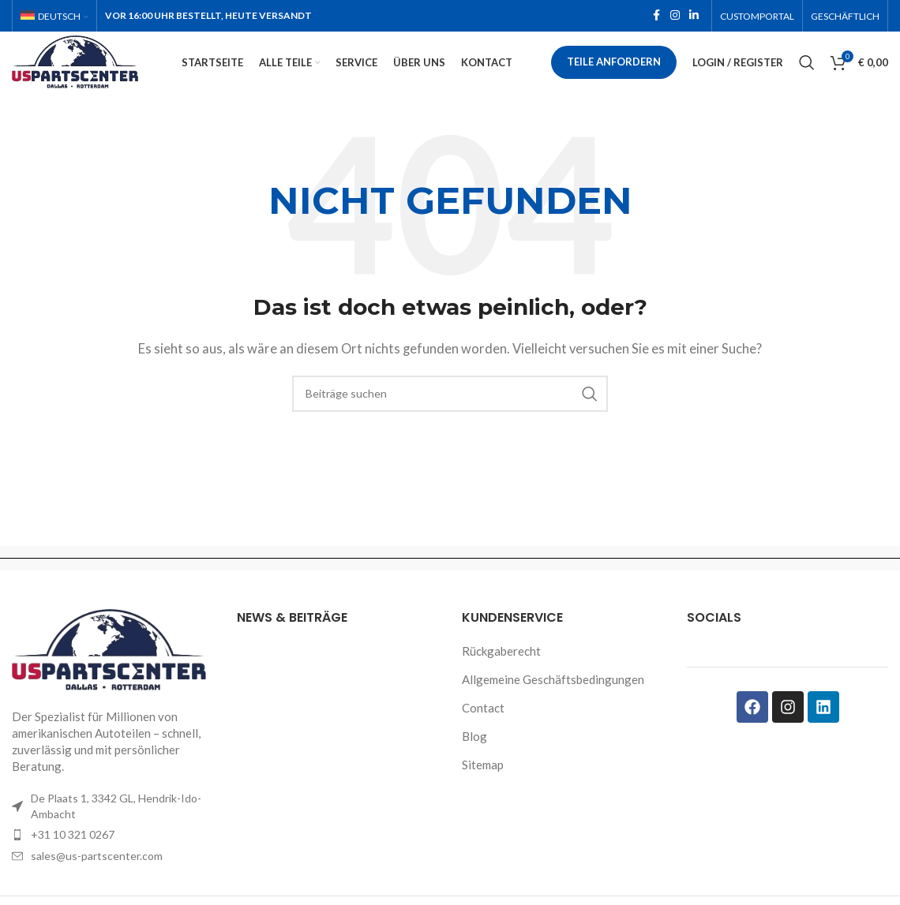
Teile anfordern (614, 74)
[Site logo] (102, 72)
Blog (474, 758)
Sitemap (483, 787)
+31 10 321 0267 (72, 857)
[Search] (807, 75)
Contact (483, 730)
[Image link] (112, 671)
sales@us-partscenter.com (97, 877)
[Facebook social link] (656, 17)
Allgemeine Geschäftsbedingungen (553, 701)
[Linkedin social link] (693, 17)
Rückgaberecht (501, 673)
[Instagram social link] (675, 17)
